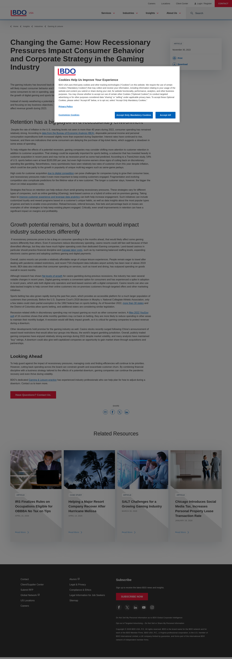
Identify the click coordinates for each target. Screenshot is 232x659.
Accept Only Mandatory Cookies (133, 115)
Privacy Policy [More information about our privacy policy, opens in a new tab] (66, 106)
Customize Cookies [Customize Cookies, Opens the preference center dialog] (69, 115)
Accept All (165, 115)
